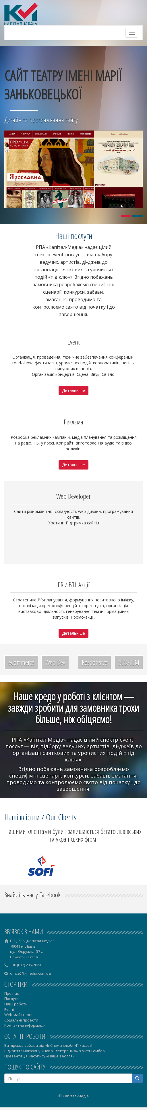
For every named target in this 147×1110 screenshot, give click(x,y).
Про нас (11, 993)
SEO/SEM (129, 662)
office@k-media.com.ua (30, 973)
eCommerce (21, 662)
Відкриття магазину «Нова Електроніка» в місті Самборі (55, 1050)
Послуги (11, 998)
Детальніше (73, 390)
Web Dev (55, 662)
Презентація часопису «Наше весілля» (39, 1056)
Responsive (94, 662)
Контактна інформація (24, 1025)
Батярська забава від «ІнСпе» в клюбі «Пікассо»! (48, 1045)
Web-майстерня (18, 1014)
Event (9, 1009)
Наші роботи (16, 1004)
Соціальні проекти (21, 1020)
